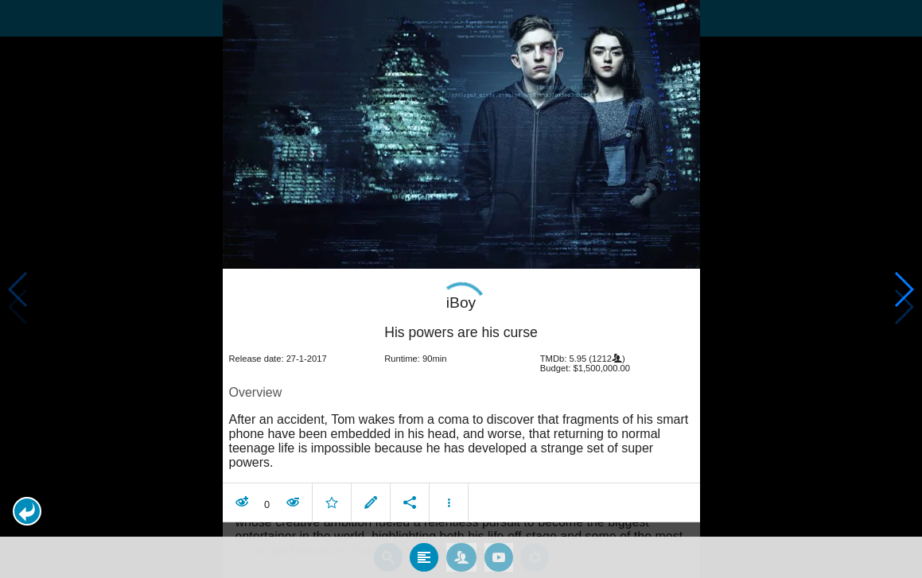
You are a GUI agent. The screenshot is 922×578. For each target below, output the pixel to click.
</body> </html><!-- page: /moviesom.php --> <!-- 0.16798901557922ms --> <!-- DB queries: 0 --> (461, 289)
